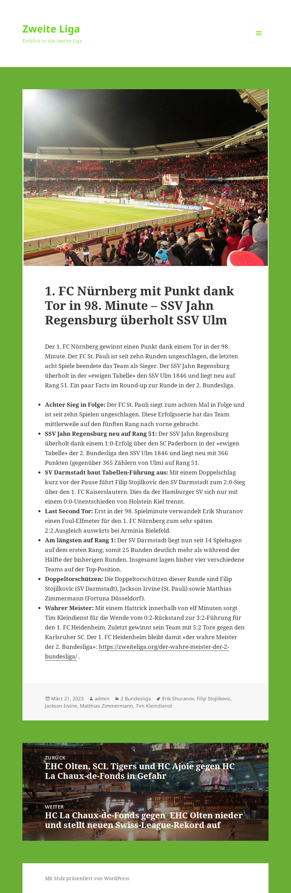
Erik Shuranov (178, 698)
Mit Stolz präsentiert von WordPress (87, 878)
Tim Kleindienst (154, 705)
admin (102, 698)
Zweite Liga (51, 28)
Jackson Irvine (61, 705)
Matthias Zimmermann (106, 705)
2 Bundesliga (136, 698)
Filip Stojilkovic (214, 698)
